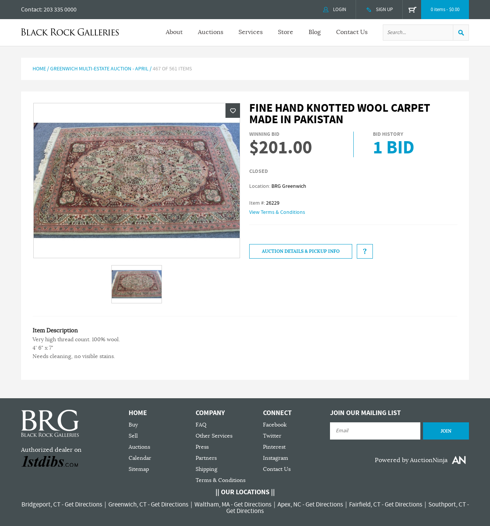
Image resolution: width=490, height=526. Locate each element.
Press (202, 447)
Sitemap (139, 469)
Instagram (275, 458)
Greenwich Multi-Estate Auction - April (99, 68)
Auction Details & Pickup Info (301, 251)
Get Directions (83, 504)
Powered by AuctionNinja (411, 460)
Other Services (214, 436)
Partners (206, 458)
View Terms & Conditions (277, 212)
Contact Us (352, 32)
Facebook (275, 425)
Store (285, 32)
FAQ (201, 425)
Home (39, 68)
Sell (133, 436)
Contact (31, 9)
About (174, 32)
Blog (315, 32)
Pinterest (274, 447)
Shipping (206, 469)
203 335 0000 (60, 9)
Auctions (210, 32)
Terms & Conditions (220, 480)
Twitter (272, 436)
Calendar (140, 458)
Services (250, 32)
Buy (133, 425)
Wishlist (232, 110)
